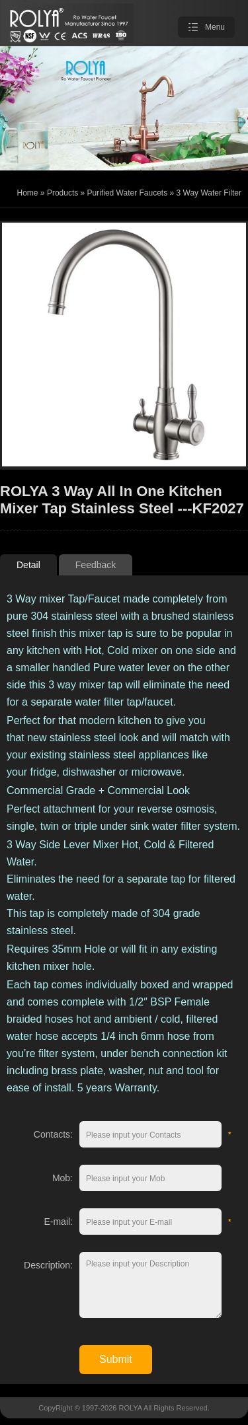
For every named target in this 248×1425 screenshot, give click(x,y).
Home (27, 193)
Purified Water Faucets (127, 193)
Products (62, 193)
